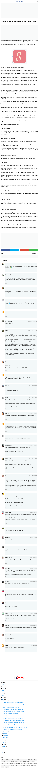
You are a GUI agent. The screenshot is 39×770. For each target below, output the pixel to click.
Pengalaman (18, 763)
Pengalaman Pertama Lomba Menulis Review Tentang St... (14, 704)
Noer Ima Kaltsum (8, 321)
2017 (3, 752)
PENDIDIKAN (12, 763)
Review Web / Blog (11, 765)
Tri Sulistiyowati (8, 581)
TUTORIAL (28, 765)
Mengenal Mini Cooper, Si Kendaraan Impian (11, 713)
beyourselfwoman (8, 613)
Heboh (12, 761)
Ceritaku (21, 759)
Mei (4, 742)
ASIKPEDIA (7, 759)
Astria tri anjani (8, 264)
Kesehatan (16, 761)
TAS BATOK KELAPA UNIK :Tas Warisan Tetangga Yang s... (14, 707)
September (5, 735)
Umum (32, 765)
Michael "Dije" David (9, 494)
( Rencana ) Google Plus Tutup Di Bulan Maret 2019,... (13, 706)
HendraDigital (8, 512)
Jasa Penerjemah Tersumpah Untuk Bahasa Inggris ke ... (14, 720)
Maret (4, 746)
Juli (4, 739)
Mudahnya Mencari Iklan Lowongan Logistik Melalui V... (13, 718)
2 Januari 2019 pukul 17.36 (33, 568)
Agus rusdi (7, 546)
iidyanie (6, 299)
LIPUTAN (33, 761)
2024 (3, 688)
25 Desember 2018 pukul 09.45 (32, 361)
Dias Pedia (7, 645)
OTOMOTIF (7, 763)
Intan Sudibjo (7, 602)
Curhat (26, 759)
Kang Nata (7, 361)
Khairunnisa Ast (8, 274)
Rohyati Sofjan (8, 330)
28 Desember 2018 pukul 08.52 (32, 445)
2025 (3, 686)
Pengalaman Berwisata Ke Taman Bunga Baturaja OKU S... (14, 702)
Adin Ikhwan (7, 311)
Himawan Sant (8, 458)
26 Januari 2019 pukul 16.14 (33, 645)
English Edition (30, 759)
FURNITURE (8, 761)
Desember (5, 700)
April (4, 744)
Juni (4, 740)
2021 (3, 693)
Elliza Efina (7, 385)
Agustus (5, 737)
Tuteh (6, 288)
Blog (14, 759)
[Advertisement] (19, 10)
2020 (3, 695)
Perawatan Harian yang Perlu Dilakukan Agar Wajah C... (13, 722)
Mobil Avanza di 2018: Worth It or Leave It (11, 716)
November (5, 731)
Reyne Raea (7, 475)
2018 (3, 699)
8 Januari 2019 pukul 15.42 (33, 634)
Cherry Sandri (8, 568)
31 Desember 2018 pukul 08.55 (33, 537)
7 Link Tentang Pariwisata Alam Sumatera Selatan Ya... (13, 725)
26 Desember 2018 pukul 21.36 (33, 385)
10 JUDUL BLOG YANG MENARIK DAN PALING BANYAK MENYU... (15, 727)
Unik (35, 765)
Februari (5, 748)
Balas (6, 283)
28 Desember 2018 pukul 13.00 (33, 458)
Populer (27, 763)
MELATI (3, 763)
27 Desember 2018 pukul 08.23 (32, 413)
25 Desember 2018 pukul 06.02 (32, 321)
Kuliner (24, 761)
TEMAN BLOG (23, 765)
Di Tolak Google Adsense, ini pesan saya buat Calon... (13, 724)
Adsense (3, 759)
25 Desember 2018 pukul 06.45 (32, 330)
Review (35, 763)
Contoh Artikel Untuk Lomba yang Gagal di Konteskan (13, 711)
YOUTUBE (6, 767)
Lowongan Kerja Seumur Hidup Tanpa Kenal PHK (12, 729)
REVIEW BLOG (4, 765)
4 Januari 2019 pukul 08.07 (33, 590)
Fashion (35, 759)
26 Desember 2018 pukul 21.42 (33, 397)
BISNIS (12, 759)
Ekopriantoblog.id (8, 528)
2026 (3, 684)
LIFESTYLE (28, 761)
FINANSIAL (3, 761)
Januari (4, 749)
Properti (31, 763)
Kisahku (21, 761)
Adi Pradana (7, 537)
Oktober (5, 733)
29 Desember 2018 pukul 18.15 (33, 512)
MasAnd (7, 375)
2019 (3, 697)
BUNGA (18, 759)
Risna (6, 424)
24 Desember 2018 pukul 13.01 (33, 274)
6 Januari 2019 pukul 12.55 (33, 625)
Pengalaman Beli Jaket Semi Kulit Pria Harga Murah (13, 709)
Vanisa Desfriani (8, 557)
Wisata (3, 767)
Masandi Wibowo (8, 445)
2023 (3, 690)
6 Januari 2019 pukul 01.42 (33, 613)
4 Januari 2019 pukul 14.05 (33, 602)
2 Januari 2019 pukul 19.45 (33, 581)
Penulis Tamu (23, 763)
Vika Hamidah (8, 590)
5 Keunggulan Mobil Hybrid (8, 715)
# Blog (2, 253)
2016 (3, 754)
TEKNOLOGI (17, 765)
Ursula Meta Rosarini (9, 634)
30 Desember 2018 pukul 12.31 (33, 528)
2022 (3, 692)
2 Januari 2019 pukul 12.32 (33, 557)
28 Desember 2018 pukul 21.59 (33, 475)
